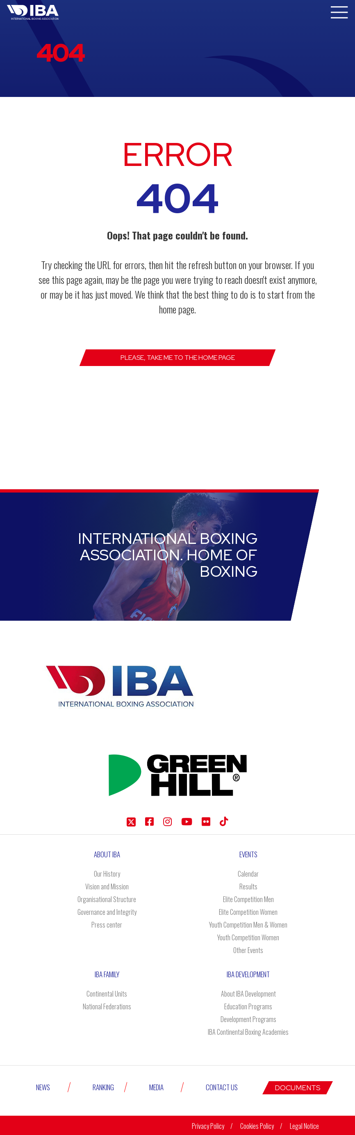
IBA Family (107, 974)
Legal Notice (304, 1125)
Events (248, 854)
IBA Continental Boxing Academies (248, 1032)
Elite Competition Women (248, 912)
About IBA (107, 854)
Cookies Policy (257, 1125)
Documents (298, 1086)
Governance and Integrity (107, 912)
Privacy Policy (208, 1125)
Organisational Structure (106, 899)
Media (156, 1086)
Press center (106, 925)
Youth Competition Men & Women (248, 925)
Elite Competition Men (248, 899)
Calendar (248, 874)
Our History (107, 874)
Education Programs (248, 1006)
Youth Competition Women (248, 937)
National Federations (107, 1006)
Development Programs (248, 1019)
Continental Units (106, 994)
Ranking (103, 1086)
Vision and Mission (107, 886)
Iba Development (248, 974)
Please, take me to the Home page (178, 357)
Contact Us (222, 1086)
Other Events (248, 950)
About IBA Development (248, 994)
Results (248, 886)
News (43, 1086)
